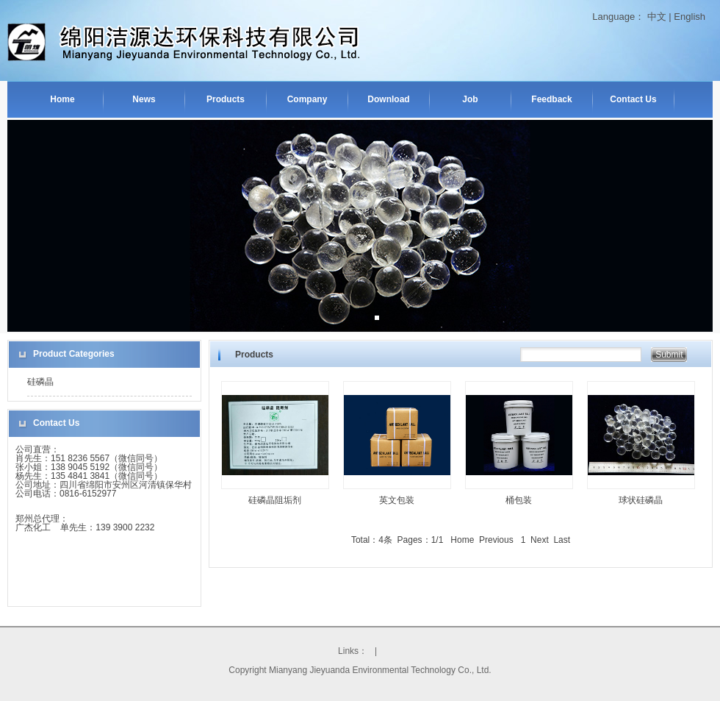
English (689, 16)
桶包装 (518, 500)
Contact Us (633, 99)
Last (561, 540)
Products (225, 99)
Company (307, 99)
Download (388, 99)
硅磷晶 (40, 382)
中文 (656, 16)
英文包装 (396, 500)
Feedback (551, 99)
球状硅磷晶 (641, 500)
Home (62, 99)
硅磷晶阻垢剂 (274, 500)
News (143, 99)
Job (470, 99)
